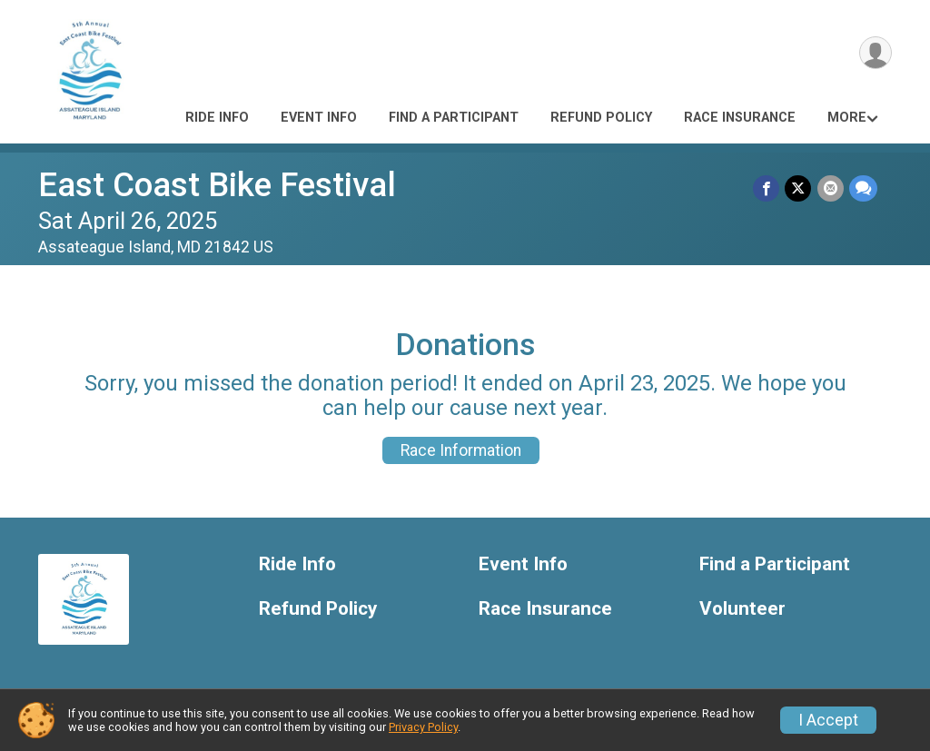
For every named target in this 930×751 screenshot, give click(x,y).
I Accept (828, 720)
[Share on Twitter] (799, 188)
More (846, 117)
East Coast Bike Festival (217, 184)
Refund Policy (601, 117)
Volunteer (742, 608)
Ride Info (217, 117)
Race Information (461, 450)
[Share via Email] (830, 188)
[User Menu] (875, 53)
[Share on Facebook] (767, 188)
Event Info (319, 117)
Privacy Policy (423, 727)
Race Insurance (740, 117)
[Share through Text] (863, 188)
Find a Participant (454, 117)
